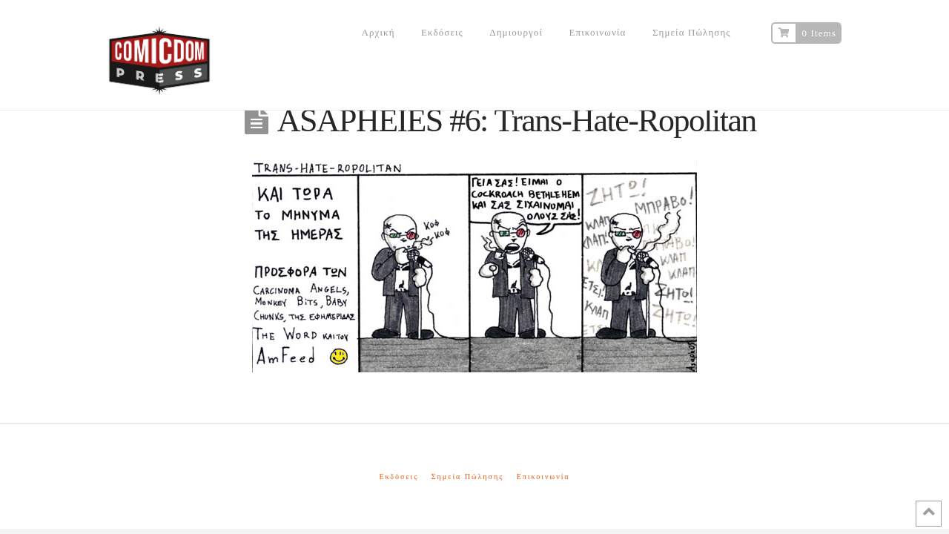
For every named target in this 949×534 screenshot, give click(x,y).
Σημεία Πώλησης (467, 476)
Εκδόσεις (398, 476)
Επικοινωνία (543, 476)
